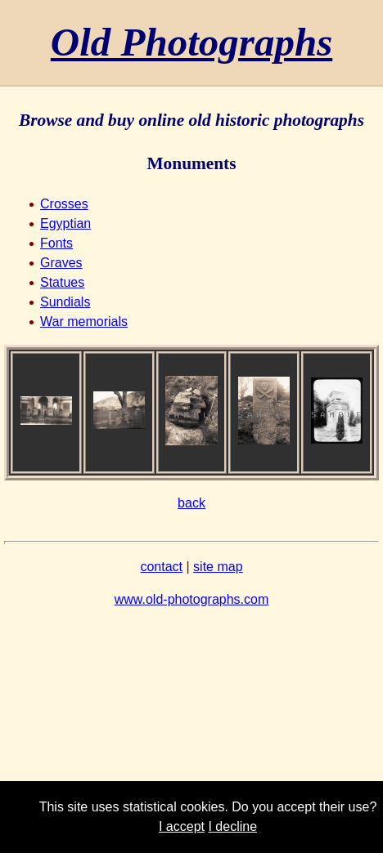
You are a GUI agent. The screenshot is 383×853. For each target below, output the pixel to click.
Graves (61, 263)
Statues (62, 282)
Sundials (65, 302)
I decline (232, 826)
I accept (182, 826)
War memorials (84, 321)
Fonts (56, 243)
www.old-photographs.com (192, 599)
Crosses (64, 204)
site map (217, 567)
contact (161, 567)
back (191, 503)
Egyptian (65, 223)
